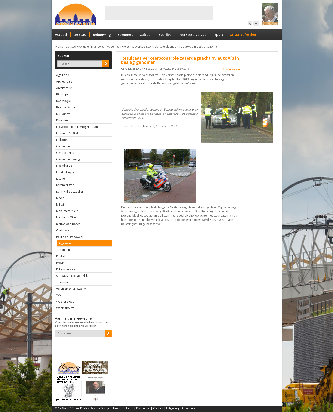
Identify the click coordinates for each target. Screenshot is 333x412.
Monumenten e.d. (67, 211)
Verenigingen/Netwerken (72, 289)
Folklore (61, 140)
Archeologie (64, 81)
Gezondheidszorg (68, 159)
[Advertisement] (159, 13)
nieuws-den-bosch (68, 224)
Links (116, 408)
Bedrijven (166, 34)
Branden (64, 250)
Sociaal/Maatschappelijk (72, 276)
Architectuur (64, 88)
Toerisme (62, 282)
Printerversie (231, 69)
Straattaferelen (243, 34)
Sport (218, 34)
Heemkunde (64, 166)
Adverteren (189, 408)
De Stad (71, 47)
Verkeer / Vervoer (194, 34)
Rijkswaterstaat (66, 269)
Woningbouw (65, 308)
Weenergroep (65, 302)
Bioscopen (63, 94)
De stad (80, 34)
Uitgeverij (172, 408)
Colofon (128, 408)
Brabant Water (65, 107)
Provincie (62, 263)
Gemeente (63, 146)
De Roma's (63, 114)
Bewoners (125, 34)
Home (60, 47)
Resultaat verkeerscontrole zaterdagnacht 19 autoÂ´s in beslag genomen (171, 47)
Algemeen (114, 47)
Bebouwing (102, 34)
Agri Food (62, 75)
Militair (60, 204)
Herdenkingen (65, 172)
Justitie (60, 179)
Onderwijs (63, 230)
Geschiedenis (65, 153)
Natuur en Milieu (66, 217)
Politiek (61, 256)
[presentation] (82, 345)
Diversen (62, 120)
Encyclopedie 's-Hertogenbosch (77, 127)
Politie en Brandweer (92, 47)
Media (60, 198)
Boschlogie (63, 101)
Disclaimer (143, 408)
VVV (58, 295)
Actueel (61, 34)
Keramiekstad (65, 185)
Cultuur (146, 34)
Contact (158, 408)
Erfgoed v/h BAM (67, 133)
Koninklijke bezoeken (70, 192)
